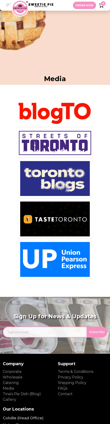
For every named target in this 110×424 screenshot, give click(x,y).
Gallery (9, 399)
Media (8, 388)
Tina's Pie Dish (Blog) (22, 394)
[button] (8, 5)
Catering (11, 383)
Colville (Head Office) (23, 418)
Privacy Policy (70, 377)
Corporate (12, 371)
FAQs (62, 388)
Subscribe (97, 332)
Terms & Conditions (75, 371)
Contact (65, 394)
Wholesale (13, 377)
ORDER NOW (84, 5)
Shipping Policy (72, 383)
